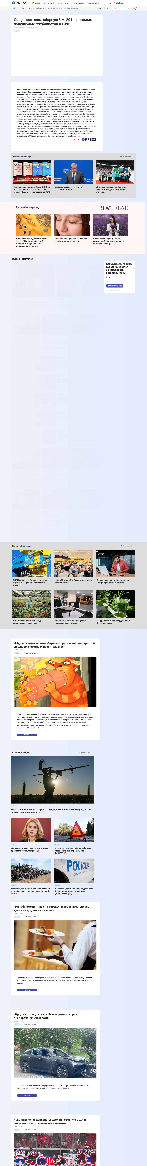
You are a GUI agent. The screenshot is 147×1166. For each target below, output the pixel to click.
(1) (41, 589)
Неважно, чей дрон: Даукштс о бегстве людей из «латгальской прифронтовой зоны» (30, 624)
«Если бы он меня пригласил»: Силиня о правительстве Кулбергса (30, 605)
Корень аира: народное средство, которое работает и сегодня (112, 428)
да (110, 257)
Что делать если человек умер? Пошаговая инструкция (70, 444)
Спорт (17, 31)
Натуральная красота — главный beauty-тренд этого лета (71, 220)
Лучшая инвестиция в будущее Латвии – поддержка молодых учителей (111, 167)
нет (110, 262)
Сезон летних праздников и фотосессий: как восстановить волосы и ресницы (108, 221)
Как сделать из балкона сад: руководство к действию (27, 444)
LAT (14, 8)
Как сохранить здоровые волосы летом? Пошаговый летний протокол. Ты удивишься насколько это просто (32, 223)
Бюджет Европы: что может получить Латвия (69, 166)
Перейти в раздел (126, 156)
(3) (64, 608)
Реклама (105, 8)
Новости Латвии (63, 3)
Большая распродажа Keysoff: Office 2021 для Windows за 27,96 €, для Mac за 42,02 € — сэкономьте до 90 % (32, 189)
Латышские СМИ (93, 3)
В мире (36, 3)
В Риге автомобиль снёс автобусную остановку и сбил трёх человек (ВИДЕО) (73, 606)
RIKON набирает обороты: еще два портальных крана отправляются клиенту (30, 429)
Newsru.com (30, 94)
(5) (38, 606)
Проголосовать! (115, 266)
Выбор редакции (78, 3)
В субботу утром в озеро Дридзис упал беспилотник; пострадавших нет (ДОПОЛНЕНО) (74, 624)
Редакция (99, 8)
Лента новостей (48, 3)
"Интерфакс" (52, 94)
